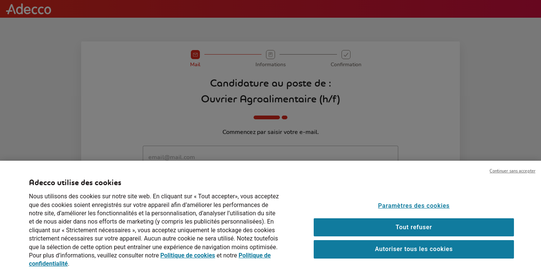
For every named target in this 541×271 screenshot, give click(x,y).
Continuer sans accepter (512, 176)
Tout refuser (414, 232)
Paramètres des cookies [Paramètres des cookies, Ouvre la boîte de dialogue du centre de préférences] (413, 210)
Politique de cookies (187, 260)
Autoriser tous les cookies (414, 254)
